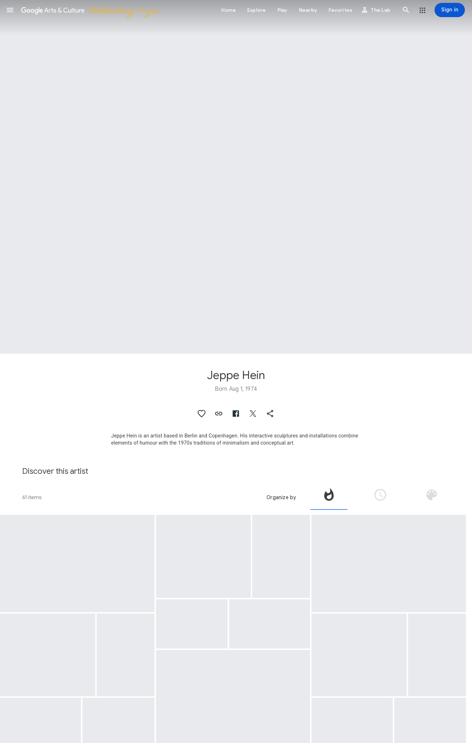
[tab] (328, 497)
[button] (10, 10)
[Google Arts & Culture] (89, 10)
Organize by (281, 497)
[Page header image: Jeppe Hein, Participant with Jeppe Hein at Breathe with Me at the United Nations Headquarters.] (236, 177)
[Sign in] (450, 10)
